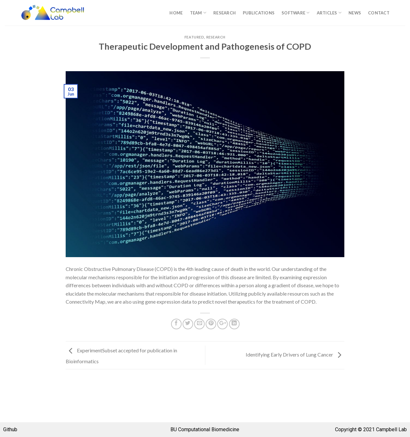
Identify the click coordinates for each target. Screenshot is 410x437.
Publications (259, 12)
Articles (329, 13)
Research (224, 12)
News (354, 12)
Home (176, 12)
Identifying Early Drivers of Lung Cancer (295, 354)
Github (10, 429)
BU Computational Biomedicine (204, 429)
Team (198, 13)
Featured (194, 37)
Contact (379, 12)
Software (296, 13)
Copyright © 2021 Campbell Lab (371, 429)
